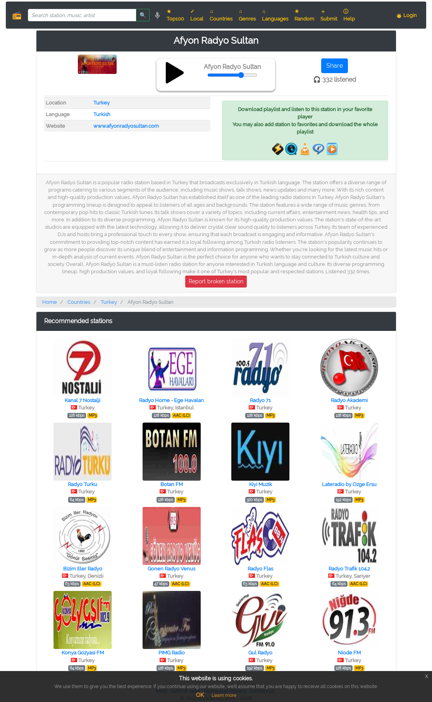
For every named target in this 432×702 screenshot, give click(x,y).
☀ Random (304, 15)
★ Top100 (175, 15)
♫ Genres (247, 15)
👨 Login (406, 15)
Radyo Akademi (349, 400)
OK (200, 695)
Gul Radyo (260, 653)
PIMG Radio (171, 653)
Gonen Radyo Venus (171, 569)
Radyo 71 (260, 400)
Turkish (101, 114)
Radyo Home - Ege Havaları (171, 400)
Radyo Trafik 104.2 (349, 569)
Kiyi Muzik (260, 484)
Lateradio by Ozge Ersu (349, 484)
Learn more (224, 695)
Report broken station (216, 281)
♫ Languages (275, 15)
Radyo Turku (82, 484)
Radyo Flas (260, 569)
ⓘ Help (349, 15)
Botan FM (171, 484)
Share (334, 65)
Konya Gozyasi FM (83, 653)
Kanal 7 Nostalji (82, 400)
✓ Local (196, 15)
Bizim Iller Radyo (82, 569)
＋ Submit (328, 15)
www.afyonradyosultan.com (126, 126)
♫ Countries (221, 15)
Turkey (101, 103)
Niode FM (349, 653)
